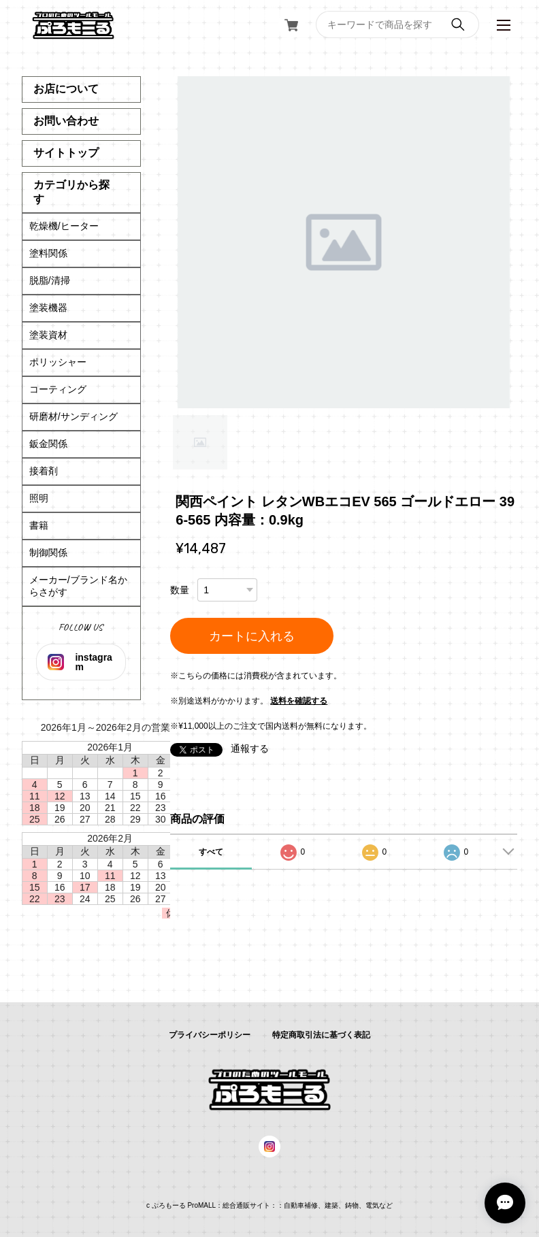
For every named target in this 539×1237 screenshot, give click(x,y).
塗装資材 (48, 334)
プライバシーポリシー (209, 1035)
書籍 (38, 525)
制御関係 (48, 552)
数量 (179, 589)
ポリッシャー (57, 362)
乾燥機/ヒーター (64, 225)
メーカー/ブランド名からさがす (78, 585)
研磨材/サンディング (73, 416)
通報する (250, 748)
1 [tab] (200, 442)
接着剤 (43, 470)
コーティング (57, 389)
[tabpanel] (343, 242)
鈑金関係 (48, 443)
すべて (211, 852)
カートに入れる (252, 636)
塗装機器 (48, 307)
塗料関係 (48, 253)
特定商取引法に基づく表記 (321, 1035)
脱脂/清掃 (49, 280)
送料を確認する (298, 701)
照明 (38, 498)
